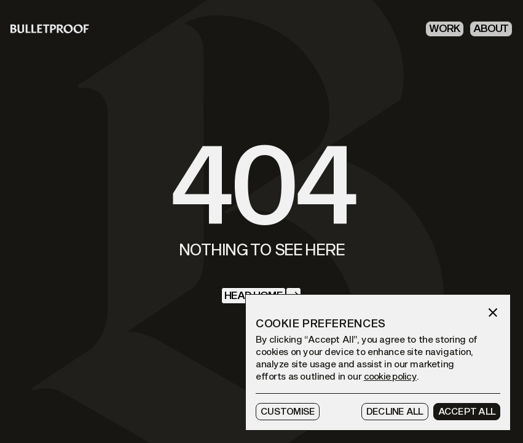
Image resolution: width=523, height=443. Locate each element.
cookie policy (390, 377)
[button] (493, 312)
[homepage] (49, 29)
